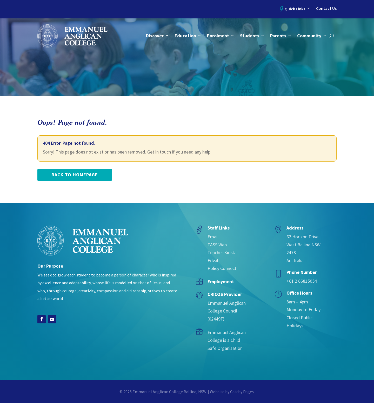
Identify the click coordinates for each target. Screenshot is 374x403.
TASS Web (217, 245)
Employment (221, 281)
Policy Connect (222, 268)
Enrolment (218, 36)
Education (185, 36)
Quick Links (295, 8)
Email (213, 237)
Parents (278, 36)
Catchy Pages (242, 391)
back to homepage (74, 175)
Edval (213, 260)
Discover (155, 36)
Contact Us (326, 8)
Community (309, 36)
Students (249, 36)
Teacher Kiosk (221, 252)
